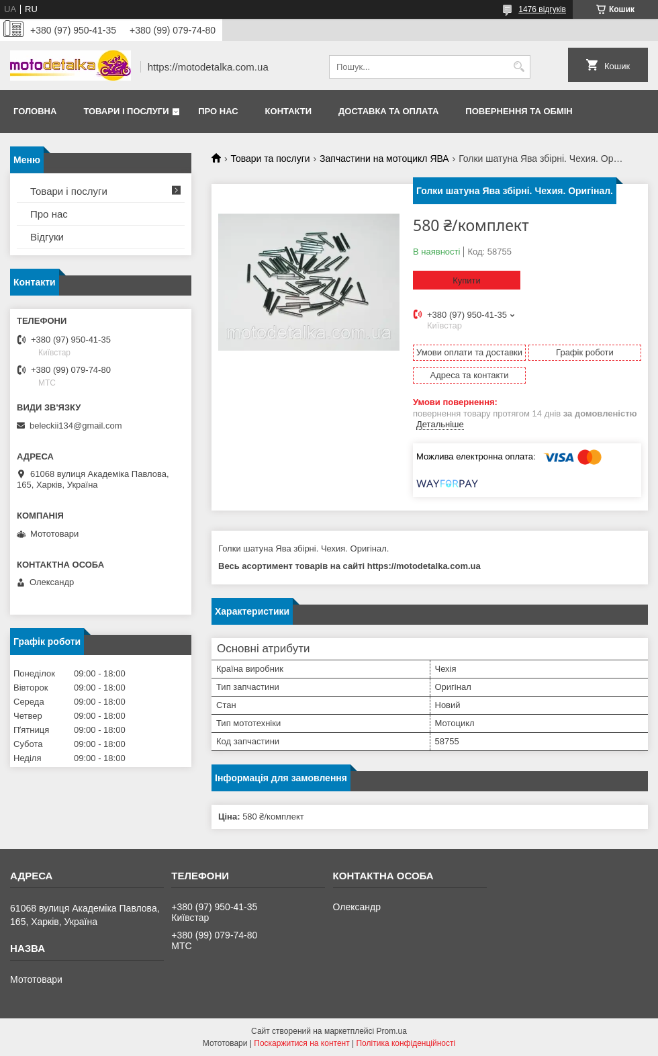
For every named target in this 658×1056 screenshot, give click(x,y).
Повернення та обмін (518, 111)
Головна (34, 111)
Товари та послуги (270, 158)
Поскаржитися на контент (301, 1043)
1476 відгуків (542, 9)
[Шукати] (518, 67)
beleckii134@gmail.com (76, 426)
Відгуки (47, 237)
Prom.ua (392, 1031)
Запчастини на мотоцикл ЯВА (384, 158)
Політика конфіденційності (405, 1043)
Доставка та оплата (388, 111)
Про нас (218, 111)
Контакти (288, 111)
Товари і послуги (126, 111)
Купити (467, 280)
